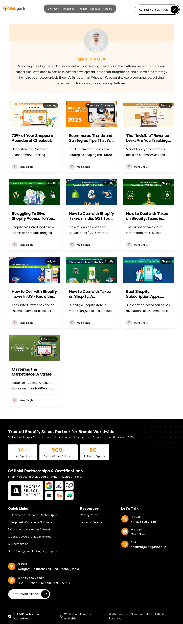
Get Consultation (30, 594)
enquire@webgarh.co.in (148, 546)
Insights (51, 261)
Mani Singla (26, 166)
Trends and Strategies (100, 105)
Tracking (166, 105)
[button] (54, 9)
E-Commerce (48, 339)
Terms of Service (91, 522)
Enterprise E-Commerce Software (30, 522)
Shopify (51, 183)
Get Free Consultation (159, 10)
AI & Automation (18, 544)
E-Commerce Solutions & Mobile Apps (32, 515)
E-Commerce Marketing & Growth (30, 529)
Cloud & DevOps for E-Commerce (30, 536)
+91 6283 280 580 (143, 521)
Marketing (50, 105)
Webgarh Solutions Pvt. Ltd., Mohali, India (48, 569)
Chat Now (138, 534)
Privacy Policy (89, 515)
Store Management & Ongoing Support (33, 551)
